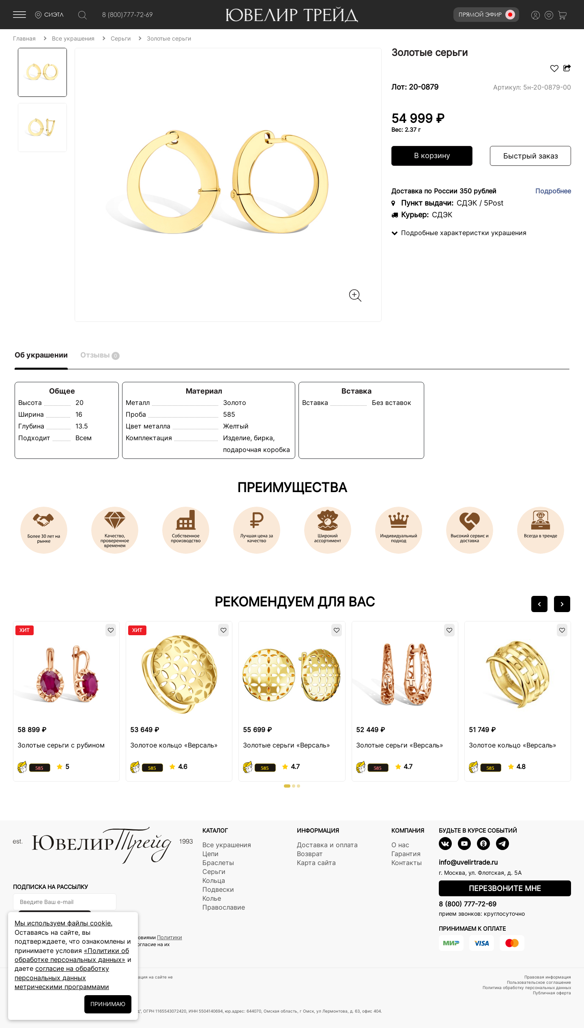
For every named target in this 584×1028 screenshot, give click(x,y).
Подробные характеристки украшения (458, 233)
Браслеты (218, 863)
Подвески (218, 889)
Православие (223, 907)
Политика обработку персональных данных (527, 987)
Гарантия (406, 854)
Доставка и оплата (327, 845)
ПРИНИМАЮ (107, 1003)
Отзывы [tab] (100, 355)
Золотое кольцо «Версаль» (174, 745)
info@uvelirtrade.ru (468, 862)
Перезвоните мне (505, 888)
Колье (211, 898)
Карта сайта (316, 863)
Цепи (210, 854)
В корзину (432, 155)
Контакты (406, 863)
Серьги (213, 871)
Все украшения (226, 845)
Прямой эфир (487, 14)
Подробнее (553, 191)
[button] (539, 604)
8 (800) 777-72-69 (467, 904)
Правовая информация (547, 976)
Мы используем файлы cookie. (63, 923)
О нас (400, 845)
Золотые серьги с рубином (61, 745)
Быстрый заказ (530, 156)
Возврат (310, 854)
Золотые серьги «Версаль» (286, 745)
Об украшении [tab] (41, 355)
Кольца (213, 880)
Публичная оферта (552, 992)
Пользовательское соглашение (539, 982)
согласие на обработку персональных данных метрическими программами (62, 977)
